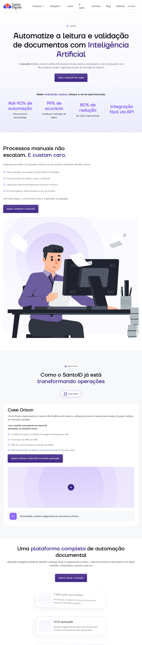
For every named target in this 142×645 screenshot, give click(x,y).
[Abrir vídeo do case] (71, 487)
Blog (108, 6)
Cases (70, 6)
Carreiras (96, 6)
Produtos (37, 6)
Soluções (54, 6)
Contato (131, 6)
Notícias (120, 6)
